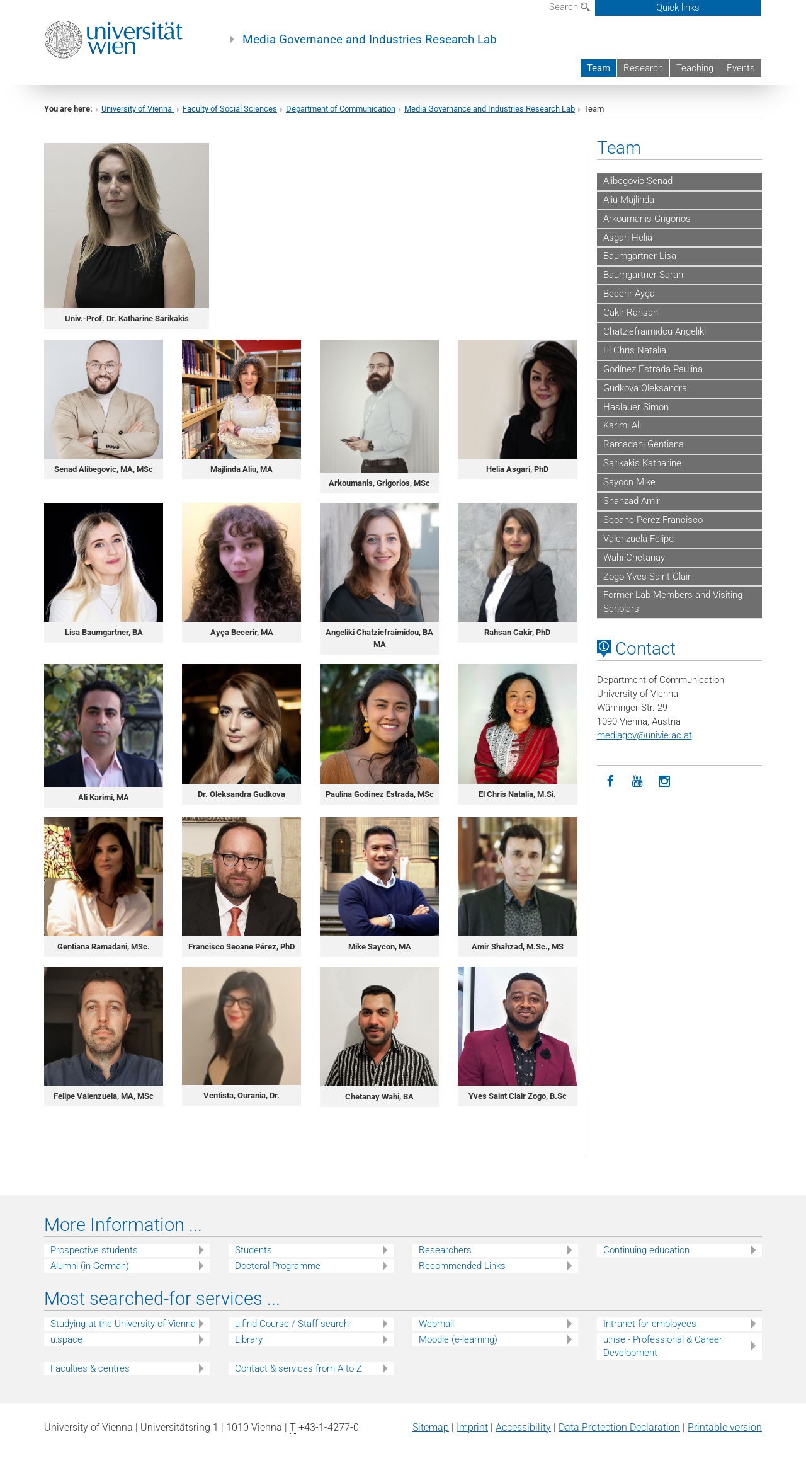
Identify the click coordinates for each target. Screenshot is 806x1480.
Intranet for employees (649, 1323)
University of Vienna (137, 108)
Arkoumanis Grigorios (647, 218)
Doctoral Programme (278, 1265)
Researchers (445, 1250)
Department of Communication (340, 108)
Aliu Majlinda (628, 199)
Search (569, 7)
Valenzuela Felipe (638, 538)
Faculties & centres (90, 1368)
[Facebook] (610, 781)
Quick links (678, 7)
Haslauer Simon (636, 407)
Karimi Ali (622, 425)
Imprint (472, 1427)
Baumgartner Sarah (643, 274)
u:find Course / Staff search (292, 1323)
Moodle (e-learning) (458, 1339)
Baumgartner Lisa (639, 255)
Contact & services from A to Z (298, 1368)
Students (253, 1250)
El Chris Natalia (634, 350)
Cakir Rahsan (630, 312)
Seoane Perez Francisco (653, 519)
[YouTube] (637, 781)
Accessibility (523, 1427)
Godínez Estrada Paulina (653, 369)
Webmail (436, 1323)
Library (249, 1339)
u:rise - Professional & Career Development (662, 1346)
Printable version (725, 1427)
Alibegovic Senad (638, 180)
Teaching (694, 68)
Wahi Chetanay (634, 557)
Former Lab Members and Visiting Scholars (672, 601)
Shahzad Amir (631, 501)
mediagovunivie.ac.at (644, 735)
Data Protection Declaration (619, 1427)
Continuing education (646, 1250)
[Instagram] (664, 781)
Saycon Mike (629, 482)
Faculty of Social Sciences (230, 108)
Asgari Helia (627, 237)
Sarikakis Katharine (642, 463)
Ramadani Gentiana (643, 444)
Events (741, 68)
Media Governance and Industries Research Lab (369, 40)
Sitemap (430, 1427)
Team (598, 68)
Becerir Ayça (629, 293)
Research (643, 68)
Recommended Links (462, 1265)
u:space (66, 1339)
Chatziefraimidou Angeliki (654, 331)
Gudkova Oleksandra (645, 388)
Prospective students (94, 1250)
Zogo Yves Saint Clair (647, 576)
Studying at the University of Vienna (123, 1323)
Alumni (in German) (89, 1265)
